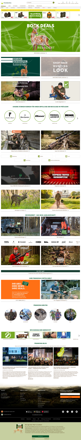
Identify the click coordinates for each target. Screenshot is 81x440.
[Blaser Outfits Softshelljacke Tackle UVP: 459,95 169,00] (49, 15)
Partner (32, 426)
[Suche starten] (53, 2)
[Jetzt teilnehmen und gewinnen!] (20, 68)
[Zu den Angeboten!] (60, 92)
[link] (59, 3)
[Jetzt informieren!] (20, 92)
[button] (79, 15)
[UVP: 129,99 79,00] (63, 15)
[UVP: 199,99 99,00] (7, 15)
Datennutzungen (28, 427)
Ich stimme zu (40, 436)
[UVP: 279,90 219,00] (21, 15)
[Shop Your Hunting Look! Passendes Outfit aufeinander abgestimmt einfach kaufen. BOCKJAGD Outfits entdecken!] (60, 68)
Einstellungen (46, 438)
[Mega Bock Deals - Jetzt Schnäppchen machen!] (35, 15)
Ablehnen (33, 438)
